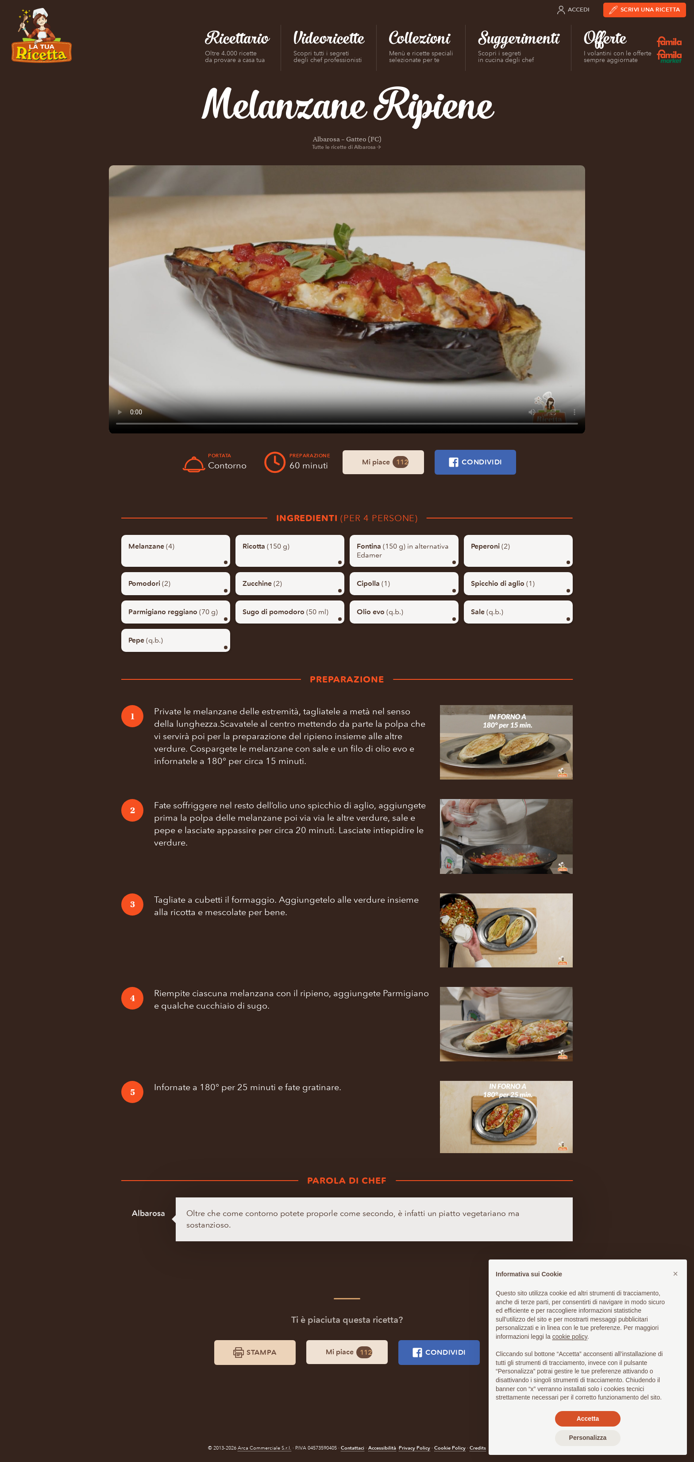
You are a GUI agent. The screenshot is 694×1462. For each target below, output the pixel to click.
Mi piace (385, 462)
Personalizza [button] (588, 1437)
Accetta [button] (588, 1418)
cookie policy (569, 1336)
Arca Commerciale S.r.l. (264, 1448)
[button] (675, 1274)
